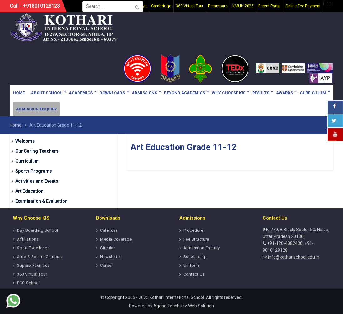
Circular (107, 248)
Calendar (108, 230)
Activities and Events (36, 181)
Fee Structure (196, 239)
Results (260, 92)
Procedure (193, 230)
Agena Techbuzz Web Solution (183, 305)
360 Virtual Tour (32, 274)
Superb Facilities (33, 265)
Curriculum (313, 92)
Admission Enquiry (36, 109)
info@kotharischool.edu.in (293, 257)
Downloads (112, 92)
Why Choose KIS (228, 92)
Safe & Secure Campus (39, 256)
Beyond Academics (184, 92)
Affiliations (28, 239)
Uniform (191, 265)
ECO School (28, 283)
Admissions (144, 92)
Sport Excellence (33, 248)
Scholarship (195, 256)
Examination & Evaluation (41, 201)
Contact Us (194, 274)
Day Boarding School (37, 230)
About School (46, 92)
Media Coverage (116, 239)
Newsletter (110, 256)
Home (19, 92)
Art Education (29, 191)
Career (106, 265)
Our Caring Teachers (37, 151)
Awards (284, 92)
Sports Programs (33, 171)
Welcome (25, 141)
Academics (81, 92)
